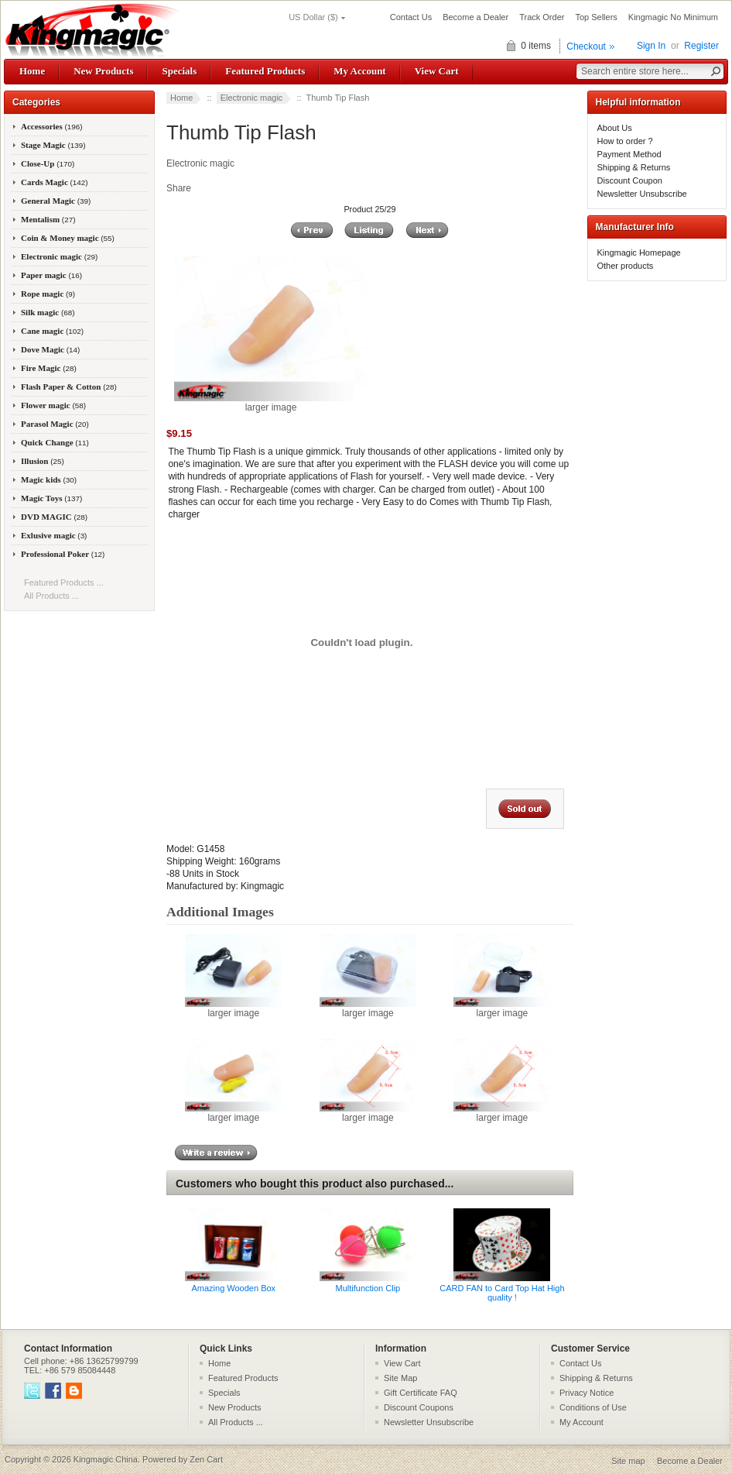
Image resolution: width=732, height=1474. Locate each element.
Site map (628, 1460)
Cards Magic (54, 182)
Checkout (586, 46)
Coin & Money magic (68, 237)
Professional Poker (62, 553)
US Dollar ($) (313, 17)
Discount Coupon (629, 180)
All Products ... (51, 595)
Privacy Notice (586, 1392)
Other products (625, 265)
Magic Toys (51, 498)
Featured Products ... (64, 582)
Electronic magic (252, 97)
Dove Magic (50, 349)
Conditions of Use (593, 1407)
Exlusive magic (54, 535)
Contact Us (411, 17)
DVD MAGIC (54, 516)
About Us (614, 127)
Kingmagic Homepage (639, 252)
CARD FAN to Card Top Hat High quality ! (502, 1292)
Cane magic (52, 330)
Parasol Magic (55, 423)
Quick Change (55, 442)
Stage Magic (53, 144)
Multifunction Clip (367, 1288)
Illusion (42, 461)
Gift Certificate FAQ (420, 1392)
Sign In (651, 45)
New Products (103, 71)
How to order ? (625, 141)
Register (701, 45)
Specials (179, 71)
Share (178, 188)
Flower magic (53, 405)
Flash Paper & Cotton (69, 386)
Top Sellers (596, 17)
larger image (233, 1008)
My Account (359, 71)
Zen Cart (206, 1459)
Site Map (400, 1378)
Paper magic (51, 275)
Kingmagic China (106, 1459)
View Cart (437, 71)
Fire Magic (49, 368)
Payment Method (629, 154)
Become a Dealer (475, 17)
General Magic (56, 200)
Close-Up (47, 163)
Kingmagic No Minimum (673, 17)
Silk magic (48, 312)
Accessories (52, 126)
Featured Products (265, 71)
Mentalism (48, 219)
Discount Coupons (418, 1407)
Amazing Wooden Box (233, 1288)
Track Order (541, 17)
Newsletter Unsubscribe (642, 193)
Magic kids (49, 479)
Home (32, 71)
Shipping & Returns (634, 167)
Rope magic (48, 293)
